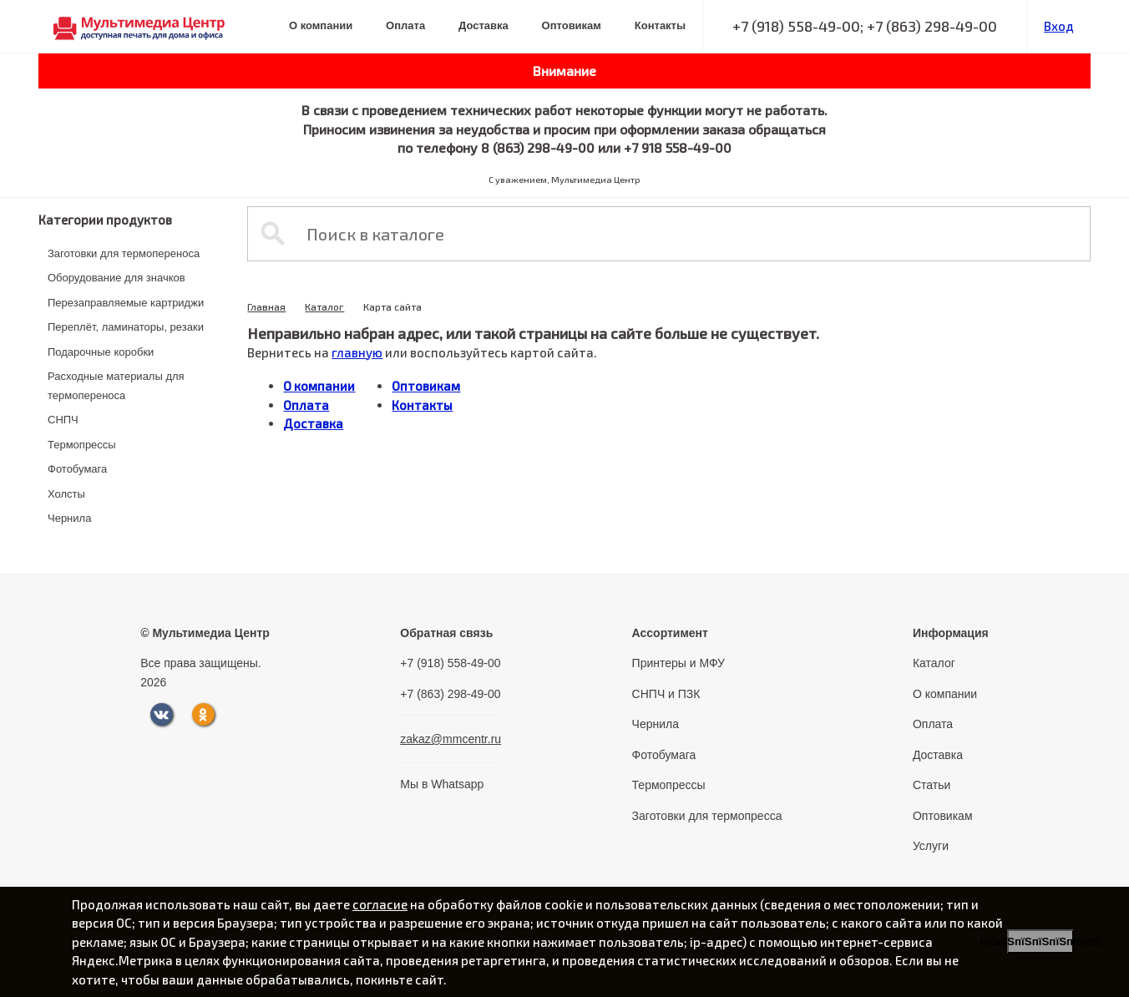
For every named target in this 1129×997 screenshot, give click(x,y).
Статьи (931, 785)
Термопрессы (82, 444)
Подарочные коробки (101, 352)
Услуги (931, 846)
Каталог (324, 306)
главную (357, 352)
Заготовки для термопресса (707, 815)
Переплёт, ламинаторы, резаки (126, 327)
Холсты (66, 494)
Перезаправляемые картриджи (126, 302)
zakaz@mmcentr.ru (450, 739)
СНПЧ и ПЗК (666, 694)
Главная (266, 306)
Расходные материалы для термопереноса (116, 386)
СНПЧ (63, 419)
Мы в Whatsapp (441, 784)
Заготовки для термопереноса (124, 253)
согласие (380, 904)
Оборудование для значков (116, 277)
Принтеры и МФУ (678, 663)
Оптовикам (571, 25)
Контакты (660, 25)
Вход (1059, 25)
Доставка (483, 25)
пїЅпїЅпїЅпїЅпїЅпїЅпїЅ (1040, 941)
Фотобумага (77, 469)
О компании (320, 25)
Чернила (69, 518)
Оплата (405, 25)
